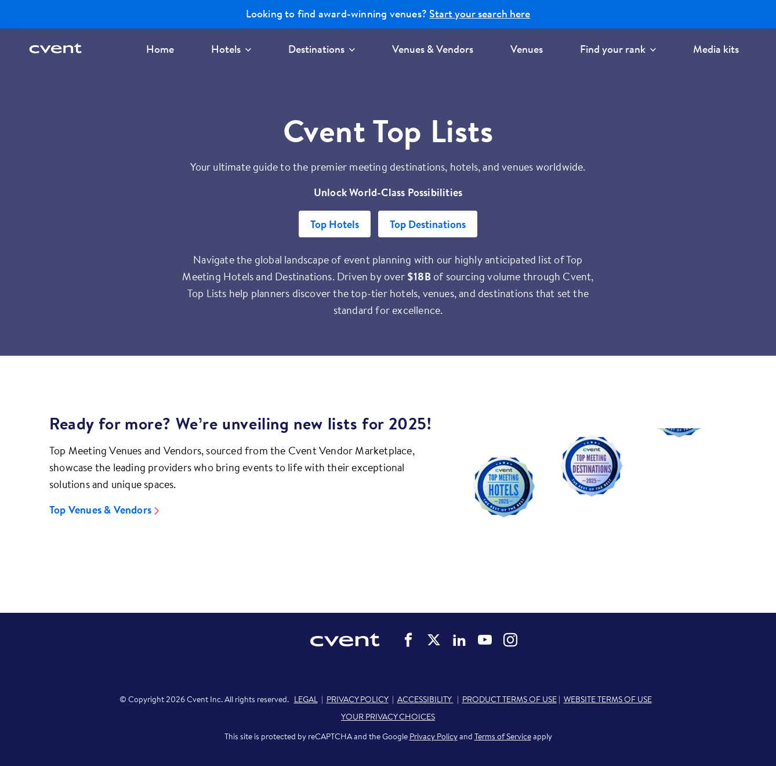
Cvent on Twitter (434, 640)
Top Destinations (428, 224)
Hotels (231, 49)
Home (160, 49)
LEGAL (306, 699)
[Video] (591, 490)
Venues (526, 49)
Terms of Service (502, 736)
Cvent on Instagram (510, 640)
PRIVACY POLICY (358, 699)
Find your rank (618, 49)
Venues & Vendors (432, 49)
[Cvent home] (59, 49)
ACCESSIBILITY (425, 699)
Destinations (321, 49)
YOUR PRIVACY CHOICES (388, 716)
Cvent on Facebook (408, 640)
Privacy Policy (433, 736)
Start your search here (479, 14)
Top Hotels (334, 224)
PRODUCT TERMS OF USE (509, 699)
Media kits (716, 49)
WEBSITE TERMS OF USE (608, 699)
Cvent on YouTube (485, 640)
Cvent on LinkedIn (459, 640)
